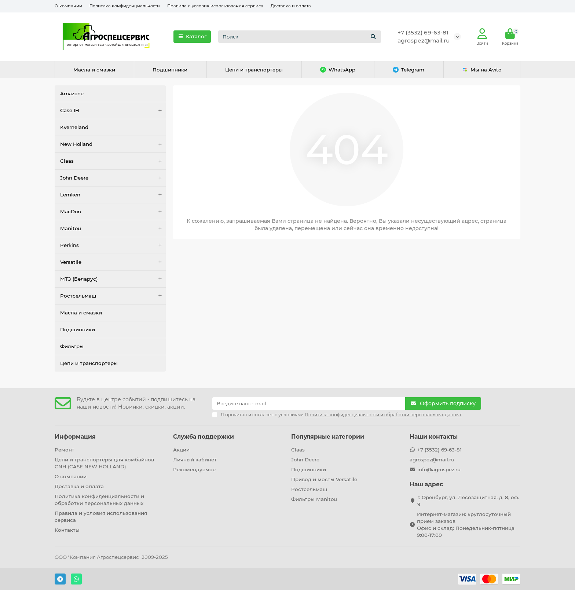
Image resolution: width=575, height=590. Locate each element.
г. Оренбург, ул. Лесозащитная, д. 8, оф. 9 (468, 500)
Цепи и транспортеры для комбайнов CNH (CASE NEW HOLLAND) (104, 463)
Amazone (72, 93)
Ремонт (64, 450)
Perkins (113, 245)
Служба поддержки (203, 436)
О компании (68, 5)
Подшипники (170, 70)
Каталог (192, 36)
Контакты (67, 530)
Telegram (408, 70)
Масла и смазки (94, 70)
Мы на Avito (481, 70)
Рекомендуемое (194, 469)
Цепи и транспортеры (254, 70)
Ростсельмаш (113, 296)
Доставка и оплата (291, 5)
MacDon (113, 212)
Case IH (113, 110)
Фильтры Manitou (314, 499)
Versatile (113, 262)
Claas (113, 161)
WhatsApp (337, 70)
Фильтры (72, 346)
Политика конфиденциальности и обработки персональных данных (99, 499)
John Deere (113, 178)
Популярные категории (327, 436)
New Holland (113, 144)
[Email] (308, 403)
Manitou (113, 228)
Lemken (113, 195)
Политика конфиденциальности (124, 5)
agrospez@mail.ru (424, 40)
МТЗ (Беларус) (113, 279)
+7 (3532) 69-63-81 (423, 32)
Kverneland (74, 127)
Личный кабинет (195, 459)
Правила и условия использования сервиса (215, 5)
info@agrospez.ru (439, 469)
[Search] (299, 36)
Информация (75, 436)
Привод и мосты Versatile (324, 479)
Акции (181, 450)
